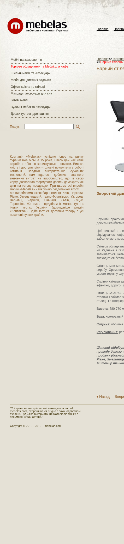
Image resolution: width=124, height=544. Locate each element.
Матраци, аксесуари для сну (31, 93)
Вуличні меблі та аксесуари (30, 107)
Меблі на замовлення (26, 60)
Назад (104, 396)
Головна (103, 29)
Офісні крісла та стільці (28, 87)
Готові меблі (19, 100)
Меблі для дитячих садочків (31, 80)
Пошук (14, 127)
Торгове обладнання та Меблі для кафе (39, 66)
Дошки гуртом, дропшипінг (30, 114)
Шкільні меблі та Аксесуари (30, 73)
